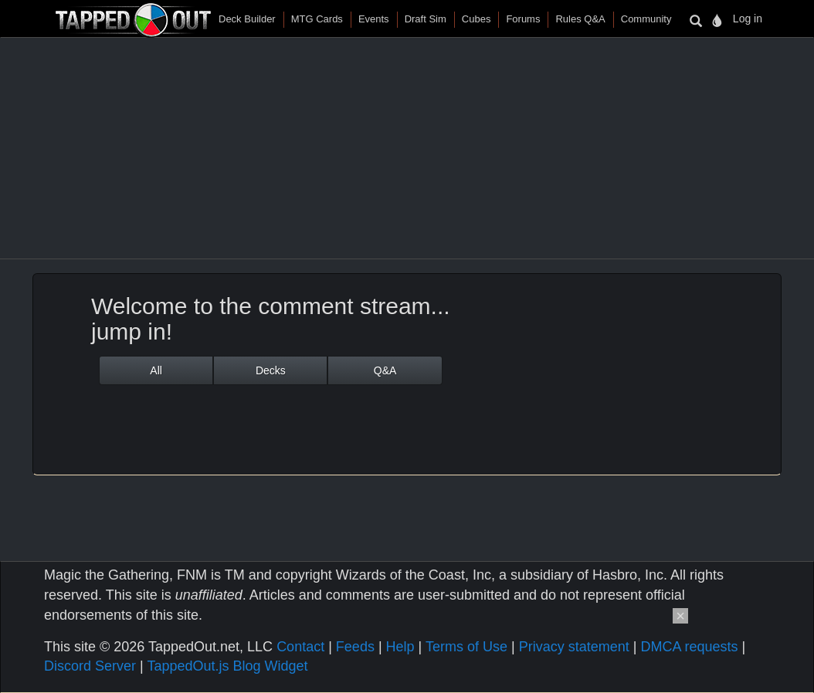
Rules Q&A (580, 19)
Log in (747, 18)
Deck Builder (247, 19)
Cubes (476, 19)
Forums (523, 19)
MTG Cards (317, 19)
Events (373, 19)
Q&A (385, 370)
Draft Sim (425, 19)
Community (646, 19)
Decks (271, 370)
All (156, 370)
